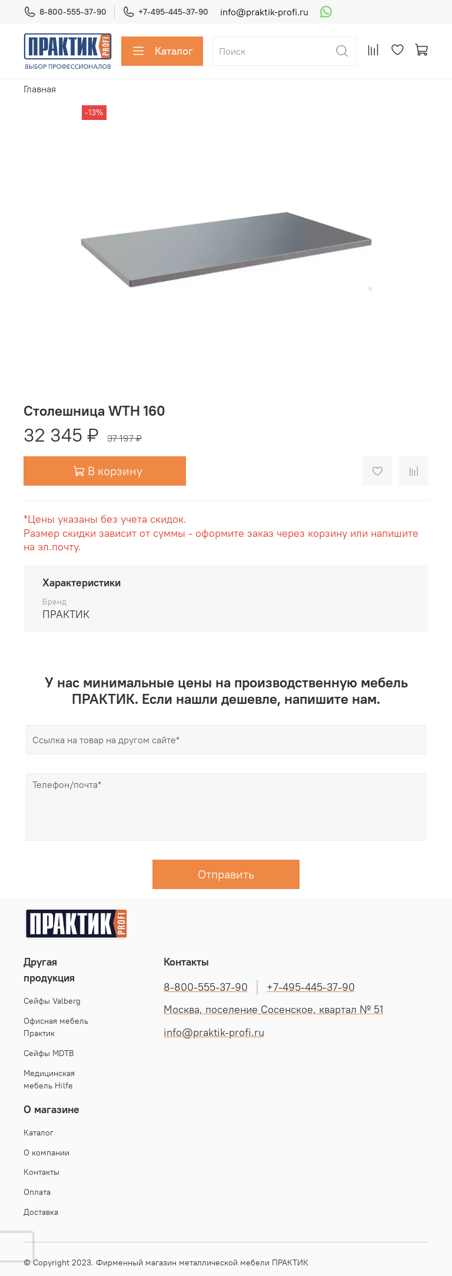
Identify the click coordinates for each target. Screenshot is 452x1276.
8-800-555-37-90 (65, 12)
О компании (46, 1152)
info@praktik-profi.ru (264, 12)
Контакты (41, 1172)
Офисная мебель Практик (56, 1027)
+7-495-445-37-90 (165, 12)
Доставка (41, 1212)
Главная (40, 89)
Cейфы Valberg (52, 1001)
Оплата (37, 1192)
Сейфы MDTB (49, 1053)
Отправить (226, 874)
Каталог (162, 51)
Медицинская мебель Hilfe (49, 1079)
